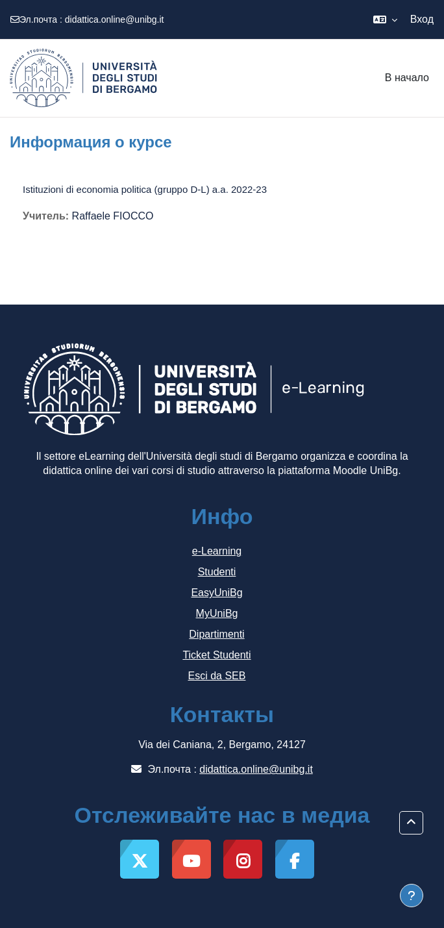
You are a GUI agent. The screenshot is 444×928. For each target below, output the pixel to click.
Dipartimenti (216, 634)
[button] (385, 19)
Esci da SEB (217, 675)
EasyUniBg (216, 592)
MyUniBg (217, 613)
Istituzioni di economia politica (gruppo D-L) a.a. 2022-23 (145, 189)
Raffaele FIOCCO (113, 215)
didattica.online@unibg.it (114, 19)
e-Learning (217, 551)
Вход (422, 19)
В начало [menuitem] (407, 77)
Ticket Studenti (216, 654)
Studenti (217, 571)
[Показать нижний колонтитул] (411, 895)
